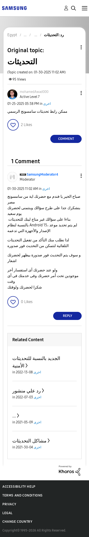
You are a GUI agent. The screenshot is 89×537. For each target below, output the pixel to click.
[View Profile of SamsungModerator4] (42, 174)
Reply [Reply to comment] (67, 316)
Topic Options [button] (73, 47)
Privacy (9, 504)
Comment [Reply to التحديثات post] (66, 139)
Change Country (17, 522)
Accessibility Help (18, 487)
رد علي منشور (26, 391)
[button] (73, 93)
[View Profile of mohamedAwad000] (34, 92)
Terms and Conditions (22, 495)
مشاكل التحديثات (29, 441)
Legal (7, 513)
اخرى (47, 104)
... (14, 416)
